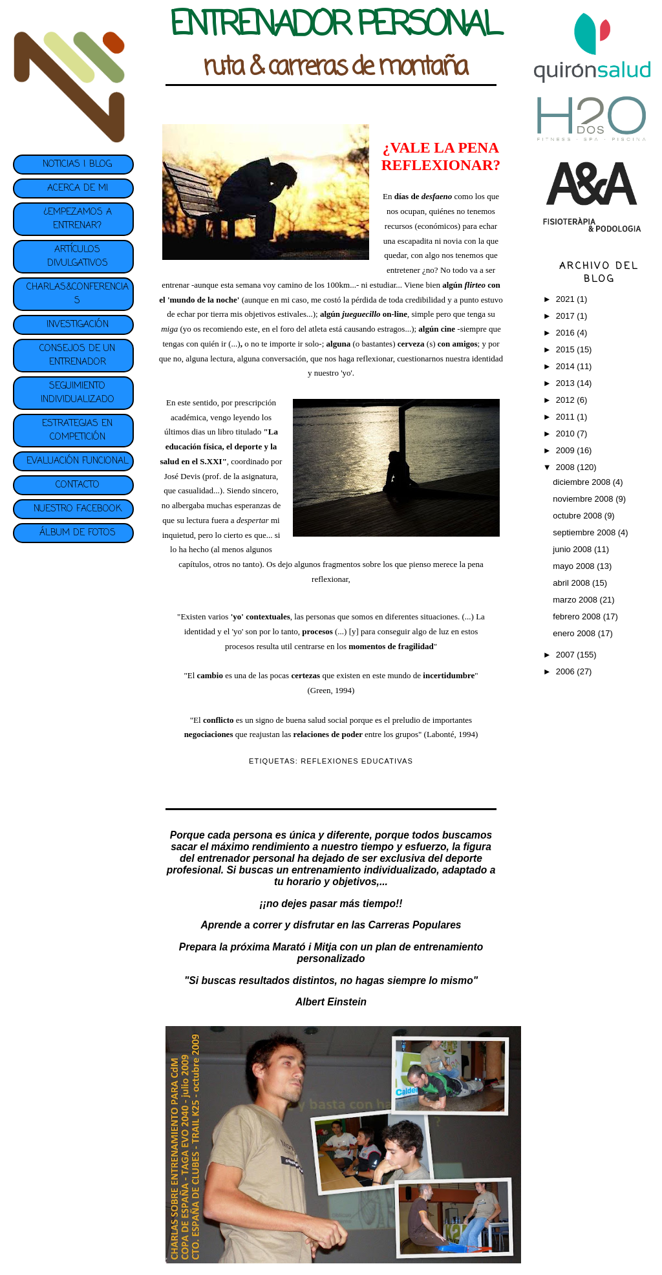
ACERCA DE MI (77, 188)
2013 (566, 383)
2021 (566, 299)
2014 (566, 366)
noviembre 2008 (584, 499)
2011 (566, 417)
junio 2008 (573, 549)
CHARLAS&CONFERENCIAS (78, 294)
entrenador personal (246, 858)
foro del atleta (303, 329)
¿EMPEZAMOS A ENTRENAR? (77, 219)
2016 (566, 333)
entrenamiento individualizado (364, 869)
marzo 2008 (576, 600)
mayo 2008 (575, 566)
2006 (566, 671)
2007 (566, 654)
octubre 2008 (578, 515)
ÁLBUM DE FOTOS (77, 533)
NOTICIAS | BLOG (77, 164)
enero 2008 (575, 633)
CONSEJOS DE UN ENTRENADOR (77, 355)
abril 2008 (572, 583)
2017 (566, 316)
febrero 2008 (578, 616)
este (250, 329)
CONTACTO (78, 485)
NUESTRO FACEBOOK (78, 509)
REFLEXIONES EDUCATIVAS (357, 761)
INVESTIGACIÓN (78, 325)
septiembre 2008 (585, 532)
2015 (566, 349)
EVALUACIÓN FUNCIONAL (78, 461)
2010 (566, 433)
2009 (566, 450)
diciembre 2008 (583, 482)
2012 (566, 400)
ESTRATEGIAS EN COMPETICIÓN (77, 430)
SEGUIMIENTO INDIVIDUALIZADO (77, 393)
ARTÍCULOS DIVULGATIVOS (77, 256)
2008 (566, 467)
